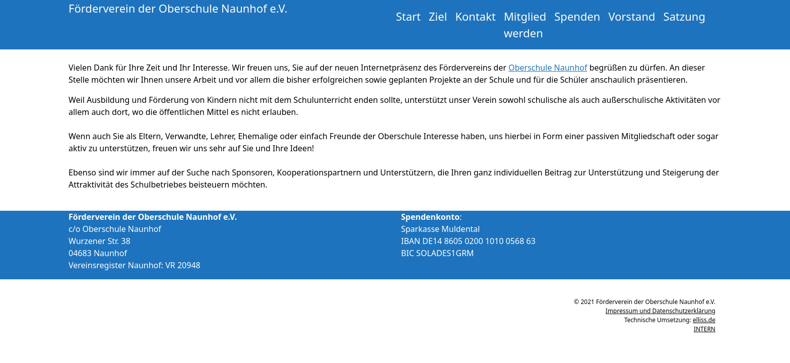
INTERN (704, 329)
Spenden (577, 16)
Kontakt (475, 16)
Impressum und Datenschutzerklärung (660, 311)
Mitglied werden (525, 24)
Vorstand (631, 16)
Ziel (438, 16)
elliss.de (704, 320)
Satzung (684, 16)
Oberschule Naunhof (547, 67)
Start (408, 16)
